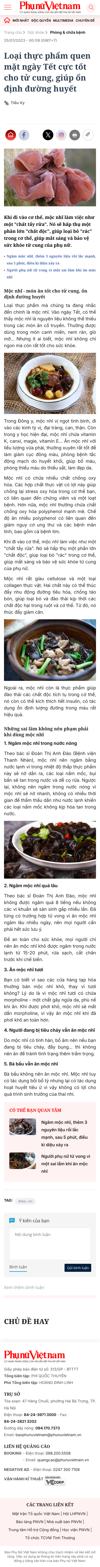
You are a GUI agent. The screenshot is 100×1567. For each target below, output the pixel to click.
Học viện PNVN (75, 1530)
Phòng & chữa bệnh (67, 32)
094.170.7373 (47, 1428)
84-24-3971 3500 (40, 1415)
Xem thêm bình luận (24, 1287)
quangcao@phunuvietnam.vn (63, 1460)
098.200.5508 (58, 1453)
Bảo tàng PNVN (29, 1522)
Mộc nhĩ (26, 1201)
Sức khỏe (36, 32)
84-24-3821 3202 (20, 1421)
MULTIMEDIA (63, 20)
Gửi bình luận (78, 1267)
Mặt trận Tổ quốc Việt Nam (36, 1514)
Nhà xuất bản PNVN (64, 1522)
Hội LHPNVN (74, 1514)
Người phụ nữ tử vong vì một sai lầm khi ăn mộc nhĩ (51, 273)
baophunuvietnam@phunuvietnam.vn (48, 1435)
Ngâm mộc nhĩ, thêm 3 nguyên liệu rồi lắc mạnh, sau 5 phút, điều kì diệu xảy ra (51, 259)
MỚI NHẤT (21, 20)
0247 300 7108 (66, 1469)
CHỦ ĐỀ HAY (26, 1321)
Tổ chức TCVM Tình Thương (50, 1538)
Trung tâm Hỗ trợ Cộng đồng (33, 1530)
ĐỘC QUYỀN (41, 20)
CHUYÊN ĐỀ (85, 20)
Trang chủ (13, 32)
